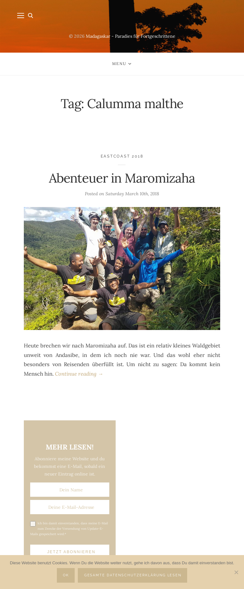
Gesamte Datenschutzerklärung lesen (133, 575)
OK (66, 575)
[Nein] (236, 572)
